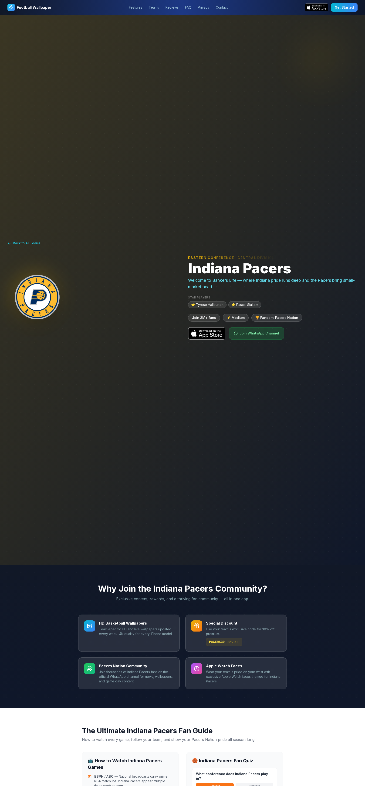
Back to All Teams (23, 243)
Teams (154, 7)
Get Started (344, 7)
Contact (222, 7)
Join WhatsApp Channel (256, 333)
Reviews (172, 7)
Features (135, 7)
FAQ (188, 7)
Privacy (203, 7)
